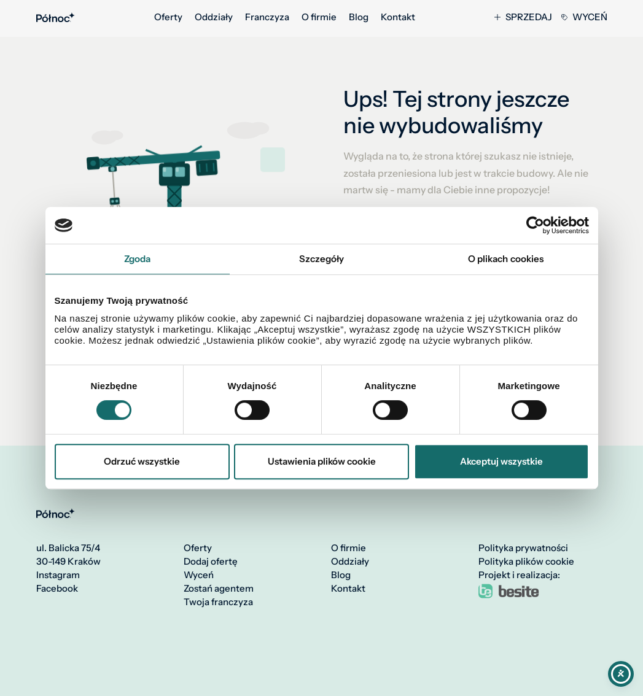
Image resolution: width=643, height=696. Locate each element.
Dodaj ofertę (211, 561)
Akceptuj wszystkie (501, 461)
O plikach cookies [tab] (506, 259)
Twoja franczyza (218, 602)
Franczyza (267, 17)
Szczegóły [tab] (322, 259)
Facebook (57, 588)
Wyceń (584, 17)
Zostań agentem (219, 588)
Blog (358, 17)
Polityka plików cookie (526, 561)
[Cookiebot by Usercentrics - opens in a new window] (535, 225)
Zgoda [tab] (137, 259)
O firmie (319, 17)
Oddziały (214, 17)
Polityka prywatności (523, 548)
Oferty (168, 17)
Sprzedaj (523, 17)
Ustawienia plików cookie (322, 461)
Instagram (58, 575)
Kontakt (398, 17)
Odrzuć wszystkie (142, 461)
